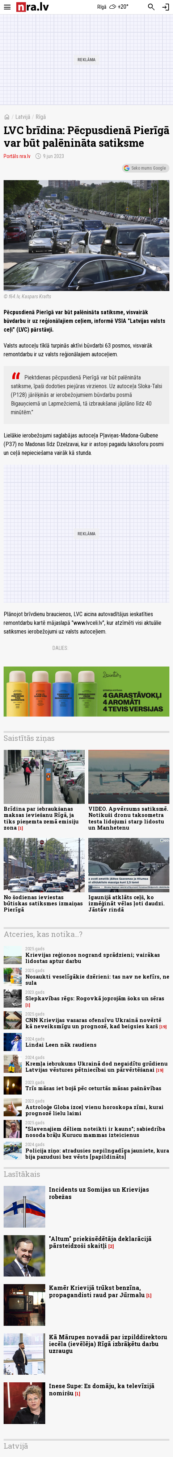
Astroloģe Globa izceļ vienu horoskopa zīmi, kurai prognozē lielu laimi (94, 1110)
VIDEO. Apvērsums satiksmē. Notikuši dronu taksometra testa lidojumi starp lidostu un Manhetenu (128, 818)
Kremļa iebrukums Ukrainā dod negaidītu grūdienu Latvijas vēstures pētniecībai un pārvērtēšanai (96, 1066)
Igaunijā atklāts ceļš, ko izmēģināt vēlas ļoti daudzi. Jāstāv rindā (126, 903)
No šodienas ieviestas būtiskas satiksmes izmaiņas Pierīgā (43, 903)
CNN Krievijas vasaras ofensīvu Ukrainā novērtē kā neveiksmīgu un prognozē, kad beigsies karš (93, 1023)
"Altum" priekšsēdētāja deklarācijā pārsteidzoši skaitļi (100, 1242)
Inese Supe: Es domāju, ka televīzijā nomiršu (102, 1389)
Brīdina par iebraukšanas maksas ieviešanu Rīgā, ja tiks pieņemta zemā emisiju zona (41, 818)
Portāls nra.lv (17, 156)
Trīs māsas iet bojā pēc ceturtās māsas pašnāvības (93, 1088)
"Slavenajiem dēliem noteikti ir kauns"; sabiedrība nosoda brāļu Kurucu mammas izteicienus (95, 1131)
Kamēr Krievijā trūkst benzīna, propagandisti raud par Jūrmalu (97, 1291)
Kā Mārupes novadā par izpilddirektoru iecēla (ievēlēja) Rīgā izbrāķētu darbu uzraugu (108, 1343)
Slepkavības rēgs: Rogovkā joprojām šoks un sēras (94, 998)
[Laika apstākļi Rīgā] (113, 7)
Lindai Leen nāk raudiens (61, 1044)
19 (163, 1026)
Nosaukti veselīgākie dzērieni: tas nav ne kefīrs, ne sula (97, 979)
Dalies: (60, 648)
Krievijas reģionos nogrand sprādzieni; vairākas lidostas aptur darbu (92, 957)
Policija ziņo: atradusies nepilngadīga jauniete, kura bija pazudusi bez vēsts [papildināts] (97, 1153)
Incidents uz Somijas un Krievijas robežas (99, 1193)
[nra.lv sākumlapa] (32, 7)
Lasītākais (22, 1174)
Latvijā (22, 116)
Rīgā (40, 116)
